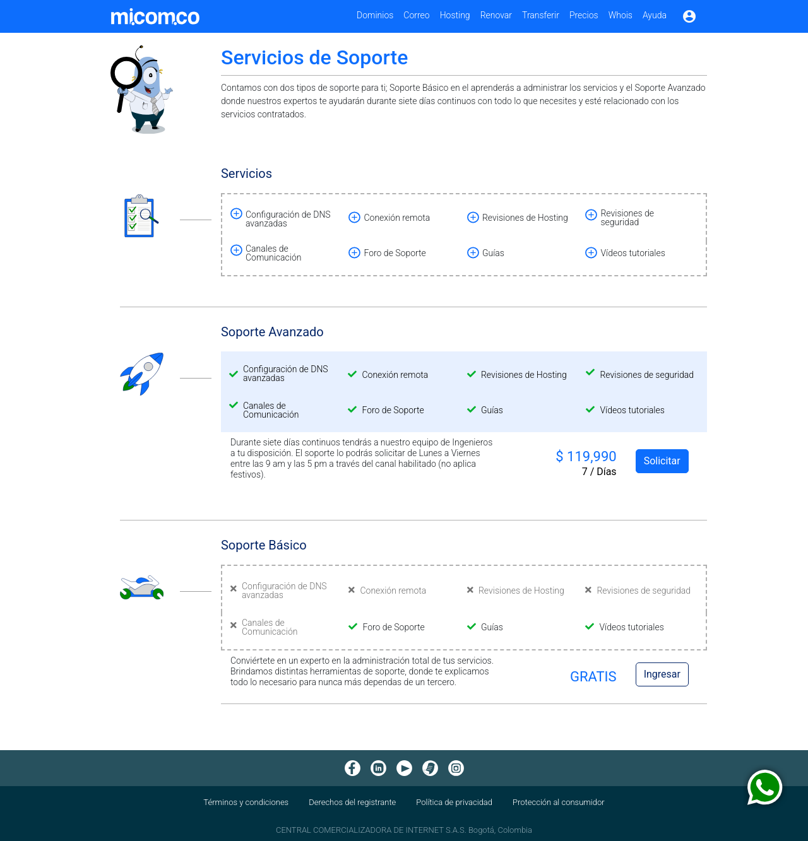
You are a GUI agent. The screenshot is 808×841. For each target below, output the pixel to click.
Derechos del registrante (352, 802)
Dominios (375, 15)
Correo (416, 15)
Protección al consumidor (559, 802)
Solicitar (662, 461)
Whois (621, 15)
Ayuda (655, 15)
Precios (583, 15)
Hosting (455, 15)
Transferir (540, 15)
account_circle (689, 16)
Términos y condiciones (245, 802)
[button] (281, 217)
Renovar (496, 15)
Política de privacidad (454, 802)
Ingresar (662, 674)
